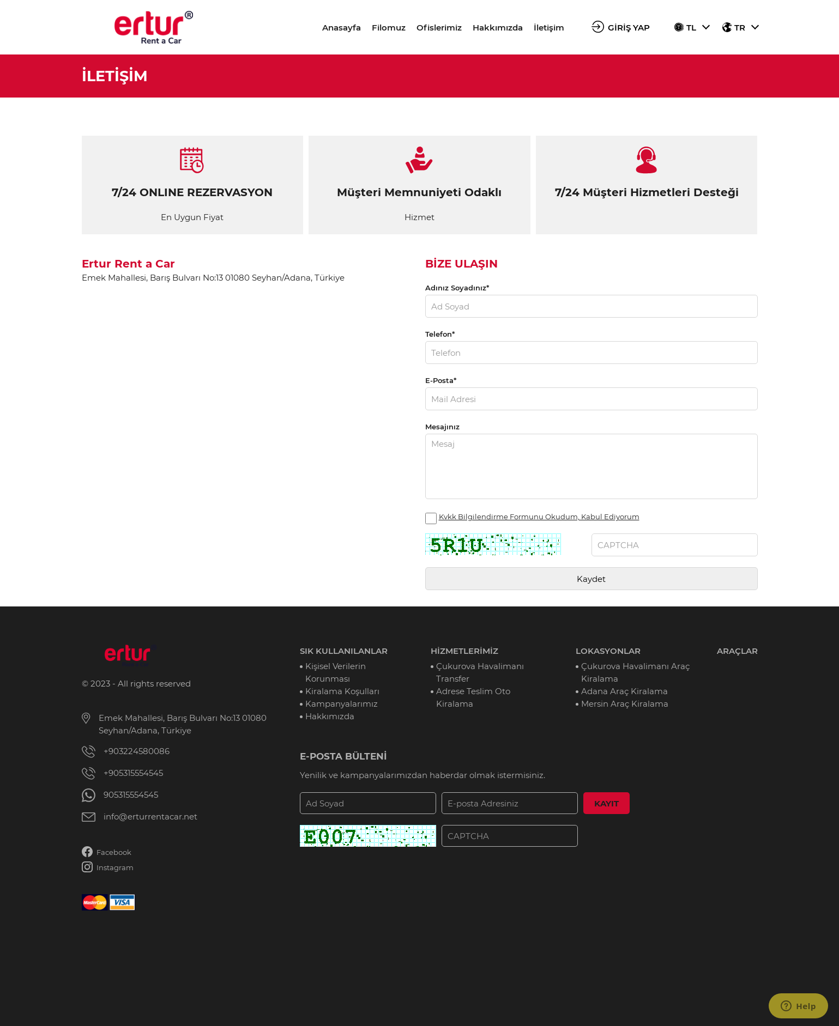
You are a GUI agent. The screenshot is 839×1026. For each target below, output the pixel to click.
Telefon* (440, 334)
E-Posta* (440, 380)
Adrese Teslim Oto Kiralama (473, 697)
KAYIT (606, 803)
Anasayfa (341, 27)
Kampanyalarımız (341, 704)
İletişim (549, 27)
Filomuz (389, 27)
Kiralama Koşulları (342, 691)
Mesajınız (442, 426)
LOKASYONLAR (608, 651)
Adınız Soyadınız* (457, 287)
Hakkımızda (498, 27)
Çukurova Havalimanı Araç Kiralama (635, 672)
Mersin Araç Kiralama (624, 704)
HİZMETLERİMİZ (464, 651)
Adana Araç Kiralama (624, 691)
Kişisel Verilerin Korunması (335, 672)
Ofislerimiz (439, 27)
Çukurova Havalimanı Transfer (480, 672)
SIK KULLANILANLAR (344, 651)
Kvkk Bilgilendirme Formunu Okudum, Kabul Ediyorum (539, 516)
